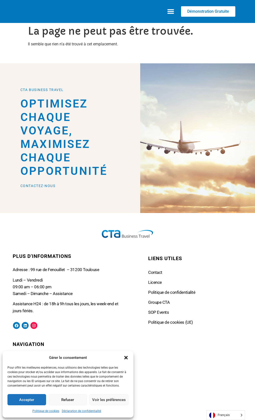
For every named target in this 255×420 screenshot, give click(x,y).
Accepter (26, 400)
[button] (126, 357)
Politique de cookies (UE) (170, 322)
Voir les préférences (109, 400)
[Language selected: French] (225, 415)
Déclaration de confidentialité (81, 411)
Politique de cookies (45, 411)
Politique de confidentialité (171, 292)
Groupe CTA (159, 302)
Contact (155, 272)
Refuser (67, 400)
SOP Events (158, 312)
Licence (155, 282)
